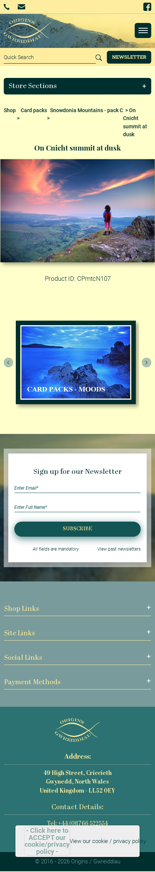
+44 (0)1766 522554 (6, 7)
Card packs (34, 110)
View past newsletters (119, 549)
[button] (78, 86)
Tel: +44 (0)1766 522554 (77, 824)
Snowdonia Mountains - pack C (86, 110)
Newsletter (129, 57)
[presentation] (9, 362)
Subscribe (77, 529)
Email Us (21, 6)
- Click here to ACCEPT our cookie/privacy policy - (47, 841)
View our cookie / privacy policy (108, 841)
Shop (10, 110)
